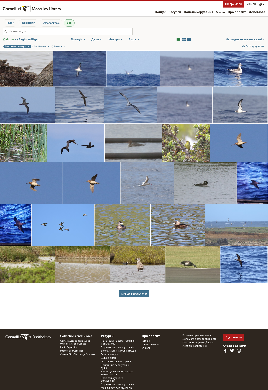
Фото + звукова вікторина (116, 361)
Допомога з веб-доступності (199, 339)
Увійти (251, 4)
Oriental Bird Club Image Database (77, 354)
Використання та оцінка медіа (118, 351)
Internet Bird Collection (72, 351)
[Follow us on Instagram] (239, 351)
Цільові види (108, 358)
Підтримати (233, 4)
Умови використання (194, 346)
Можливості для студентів (116, 388)
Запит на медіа (109, 354)
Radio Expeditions (69, 347)
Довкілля (28, 23)
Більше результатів (134, 294)
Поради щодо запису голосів (117, 347)
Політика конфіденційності (197, 342)
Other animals (51, 23)
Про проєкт (237, 12)
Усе (69, 23)
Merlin (220, 12)
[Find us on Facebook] (225, 351)
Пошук (160, 12)
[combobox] (70, 31)
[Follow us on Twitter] (232, 351)
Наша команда (150, 344)
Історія (146, 341)
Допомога (257, 12)
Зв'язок (146, 348)
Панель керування (198, 12)
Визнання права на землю (197, 335)
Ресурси (174, 12)
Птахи (10, 23)
